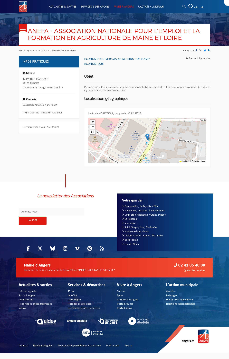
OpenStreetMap (198, 172)
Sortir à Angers (27, 301)
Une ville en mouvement (179, 305)
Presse (128, 351)
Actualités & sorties (62, 7)
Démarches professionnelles (84, 313)
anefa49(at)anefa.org (45, 115)
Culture (121, 297)
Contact (23, 351)
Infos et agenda (27, 297)
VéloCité (72, 301)
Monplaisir (129, 229)
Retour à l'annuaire (198, 69)
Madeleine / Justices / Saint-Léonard (143, 216)
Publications (26, 305)
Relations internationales (180, 309)
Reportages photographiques (35, 309)
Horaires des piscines (79, 309)
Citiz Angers (74, 305)
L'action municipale (151, 7)
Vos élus (170, 297)
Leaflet (184, 172)
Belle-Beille (130, 245)
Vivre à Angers (124, 7)
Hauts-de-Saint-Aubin (135, 237)
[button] (147, 147)
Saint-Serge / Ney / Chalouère (139, 233)
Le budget (171, 301)
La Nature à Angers (127, 305)
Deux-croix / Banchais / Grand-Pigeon (144, 220)
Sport (120, 301)
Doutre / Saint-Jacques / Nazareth (142, 241)
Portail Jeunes (125, 309)
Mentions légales (42, 351)
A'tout (71, 297)
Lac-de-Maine (131, 250)
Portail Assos (124, 313)
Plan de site (112, 351)
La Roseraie (129, 224)
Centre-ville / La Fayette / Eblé (140, 212)
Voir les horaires (194, 276)
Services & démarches (95, 7)
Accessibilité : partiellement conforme (79, 351)
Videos (22, 313)
